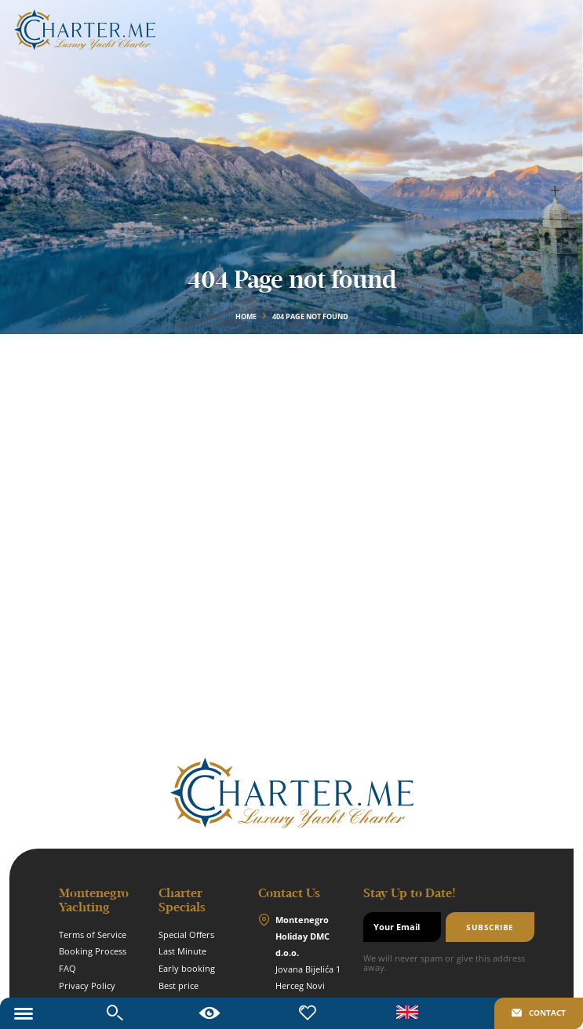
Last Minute (182, 951)
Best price (179, 985)
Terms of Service (92, 934)
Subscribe (490, 927)
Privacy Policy (87, 985)
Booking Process (92, 951)
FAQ (67, 968)
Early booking (187, 968)
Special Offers (186, 934)
